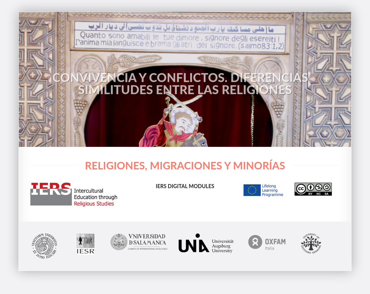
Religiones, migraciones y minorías (185, 165)
